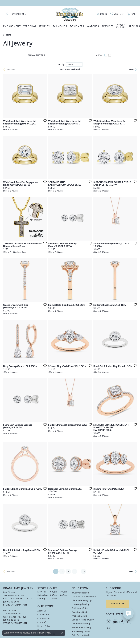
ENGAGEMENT (12, 26)
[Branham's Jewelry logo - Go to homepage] (70, 14)
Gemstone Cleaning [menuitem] (81, 627)
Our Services (43, 618)
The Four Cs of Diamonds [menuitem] (84, 596)
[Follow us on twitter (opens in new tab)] (108, 621)
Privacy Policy (44, 632)
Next (131, 69)
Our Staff (41, 622)
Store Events (121, 26)
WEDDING (29, 26)
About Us (41, 610)
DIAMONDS (60, 26)
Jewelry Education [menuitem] (80, 592)
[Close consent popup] (62, 633)
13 (83, 571)
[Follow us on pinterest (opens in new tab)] (108, 628)
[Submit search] (7, 14)
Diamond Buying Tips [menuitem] (82, 600)
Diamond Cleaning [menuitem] (81, 623)
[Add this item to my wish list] (44, 120)
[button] (102, 14)
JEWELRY (44, 26)
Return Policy (43, 626)
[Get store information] (15, 604)
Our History (43, 614)
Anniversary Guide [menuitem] (81, 631)
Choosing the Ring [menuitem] (81, 604)
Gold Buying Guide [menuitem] (81, 635)
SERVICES (107, 26)
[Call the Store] (11, 601)
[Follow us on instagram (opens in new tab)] (128, 621)
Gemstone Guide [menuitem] (80, 612)
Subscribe (118, 603)
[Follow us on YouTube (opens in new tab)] (115, 621)
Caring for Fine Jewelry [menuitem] (83, 619)
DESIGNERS (77, 26)
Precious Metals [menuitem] (79, 615)
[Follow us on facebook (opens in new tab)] (121, 621)
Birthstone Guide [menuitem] (80, 608)
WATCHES (93, 26)
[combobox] (30, 14)
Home (8, 34)
